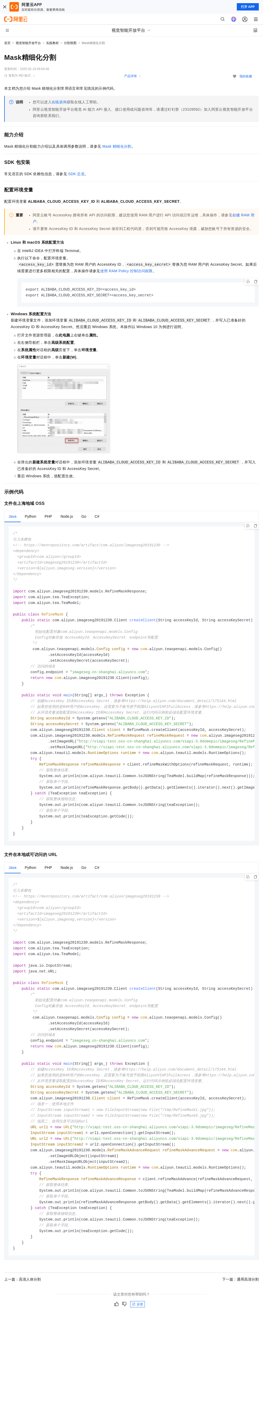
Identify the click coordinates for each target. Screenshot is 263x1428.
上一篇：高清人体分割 (22, 1310)
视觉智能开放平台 (28, 43)
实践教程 (52, 43)
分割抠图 (70, 43)
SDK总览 (76, 174)
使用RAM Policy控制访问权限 (126, 271)
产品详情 (130, 76)
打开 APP (248, 7)
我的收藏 (245, 76)
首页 (7, 43)
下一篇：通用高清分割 (240, 1310)
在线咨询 (59, 102)
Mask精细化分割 (117, 146)
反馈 (137, 1335)
